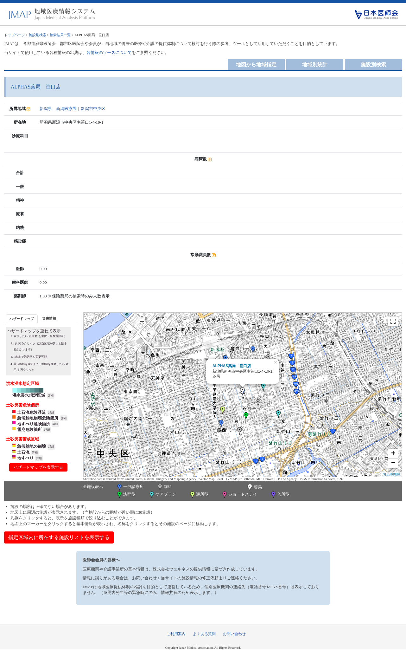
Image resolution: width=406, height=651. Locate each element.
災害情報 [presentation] (49, 318)
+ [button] (393, 454)
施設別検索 (37, 35)
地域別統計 (314, 64)
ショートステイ (239, 495)
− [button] (393, 463)
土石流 (23, 452)
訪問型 (126, 495)
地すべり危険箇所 (33, 423)
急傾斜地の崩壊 (31, 446)
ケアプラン (162, 495)
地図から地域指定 (256, 64)
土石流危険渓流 (31, 412)
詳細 (51, 395)
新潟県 (46, 108)
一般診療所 (130, 487)
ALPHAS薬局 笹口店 (232, 366)
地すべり (25, 458)
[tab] (22, 318)
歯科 (164, 487)
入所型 (279, 495)
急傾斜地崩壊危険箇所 (37, 418)
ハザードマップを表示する (38, 467)
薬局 (254, 488)
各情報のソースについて (109, 52)
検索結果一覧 (60, 35)
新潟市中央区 (93, 108)
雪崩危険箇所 (29, 429)
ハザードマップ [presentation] (22, 319)
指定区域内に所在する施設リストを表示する (59, 537)
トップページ (14, 35)
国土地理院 (391, 474)
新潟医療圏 (66, 108)
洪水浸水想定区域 (28, 395)
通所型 (198, 495)
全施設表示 (93, 486)
